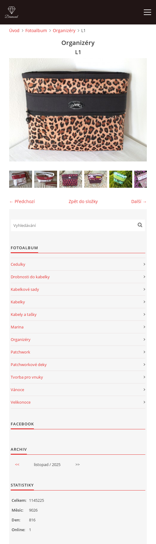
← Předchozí (22, 201)
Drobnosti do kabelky (30, 276)
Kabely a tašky (24, 314)
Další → (139, 201)
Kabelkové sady (25, 289)
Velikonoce (21, 402)
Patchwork (20, 352)
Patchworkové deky (29, 364)
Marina (17, 327)
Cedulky (18, 264)
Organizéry (64, 30)
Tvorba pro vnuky (27, 377)
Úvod (14, 30)
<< (17, 464)
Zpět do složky (83, 201)
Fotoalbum (36, 30)
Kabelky (18, 302)
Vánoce (17, 389)
